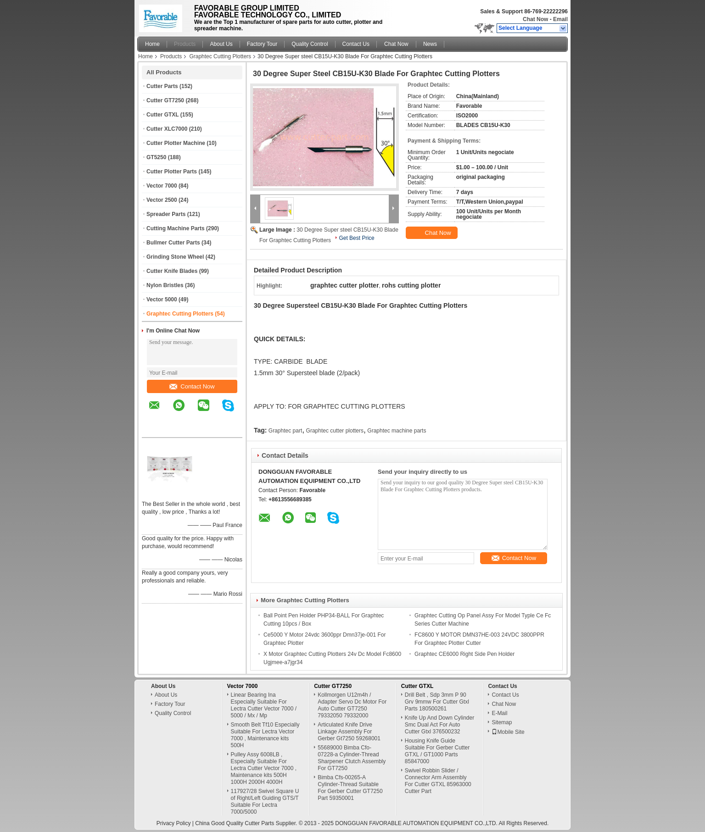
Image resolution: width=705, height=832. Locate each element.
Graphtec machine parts (396, 430)
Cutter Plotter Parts (171, 171)
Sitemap (502, 722)
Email (560, 19)
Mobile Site (508, 732)
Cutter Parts (162, 86)
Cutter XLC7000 (166, 129)
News (430, 44)
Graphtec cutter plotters (335, 430)
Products (185, 44)
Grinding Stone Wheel (175, 257)
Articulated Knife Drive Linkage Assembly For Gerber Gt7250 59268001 (349, 731)
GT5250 (156, 157)
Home (152, 44)
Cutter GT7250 (165, 100)
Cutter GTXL (162, 114)
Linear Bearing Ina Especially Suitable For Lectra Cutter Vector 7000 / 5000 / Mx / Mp (264, 705)
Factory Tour (262, 44)
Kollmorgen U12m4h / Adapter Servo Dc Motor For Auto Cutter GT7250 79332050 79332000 (352, 705)
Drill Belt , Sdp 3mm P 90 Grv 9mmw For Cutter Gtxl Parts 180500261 (437, 702)
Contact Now (191, 386)
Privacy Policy (174, 823)
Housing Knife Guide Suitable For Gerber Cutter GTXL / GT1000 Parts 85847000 (437, 751)
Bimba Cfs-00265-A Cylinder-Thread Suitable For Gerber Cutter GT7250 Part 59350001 (350, 787)
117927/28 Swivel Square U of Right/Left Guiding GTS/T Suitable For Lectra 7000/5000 (265, 801)
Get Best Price (356, 238)
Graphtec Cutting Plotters (220, 56)
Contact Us (355, 44)
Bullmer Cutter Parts (173, 242)
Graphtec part (285, 430)
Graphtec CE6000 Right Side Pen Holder (464, 654)
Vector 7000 (161, 186)
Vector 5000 (161, 299)
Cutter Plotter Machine (175, 143)
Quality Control (309, 44)
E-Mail (499, 713)
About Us (221, 44)
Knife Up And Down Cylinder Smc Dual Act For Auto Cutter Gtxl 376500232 (439, 725)
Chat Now (535, 19)
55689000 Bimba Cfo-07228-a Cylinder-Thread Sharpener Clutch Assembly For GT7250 (352, 757)
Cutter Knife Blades (171, 271)
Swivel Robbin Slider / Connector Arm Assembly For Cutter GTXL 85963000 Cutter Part (438, 780)
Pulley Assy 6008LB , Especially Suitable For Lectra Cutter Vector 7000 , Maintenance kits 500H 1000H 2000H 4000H (264, 768)
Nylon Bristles (165, 285)
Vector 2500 (161, 200)
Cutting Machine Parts (175, 228)
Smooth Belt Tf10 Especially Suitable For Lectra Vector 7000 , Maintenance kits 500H (265, 735)
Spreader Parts (165, 214)
